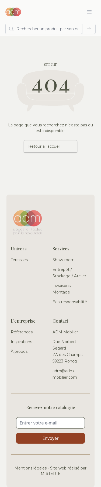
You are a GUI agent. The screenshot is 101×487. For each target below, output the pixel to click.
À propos (19, 351)
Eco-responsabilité (70, 301)
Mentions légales (31, 468)
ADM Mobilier (65, 332)
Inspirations (21, 341)
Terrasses (19, 259)
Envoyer (50, 438)
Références (22, 332)
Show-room (64, 259)
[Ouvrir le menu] (89, 11)
